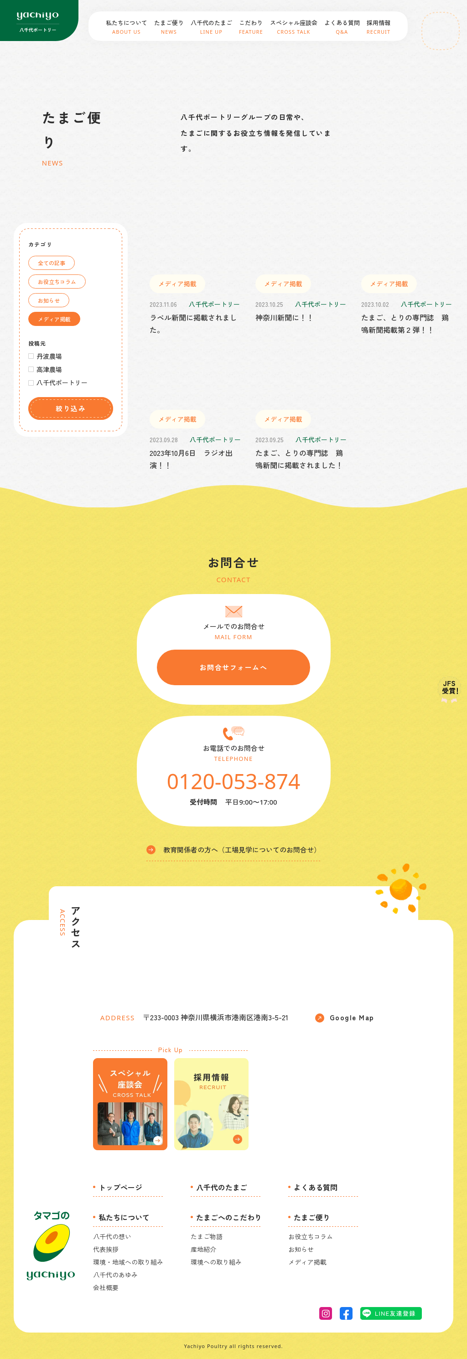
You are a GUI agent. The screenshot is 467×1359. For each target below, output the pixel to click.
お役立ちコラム (57, 281)
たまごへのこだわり (229, 1217)
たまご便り (312, 1217)
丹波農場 (49, 356)
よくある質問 (315, 1187)
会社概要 (106, 1287)
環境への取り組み (216, 1261)
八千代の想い (112, 1236)
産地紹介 (203, 1249)
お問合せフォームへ (234, 667)
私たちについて (124, 1217)
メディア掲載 (54, 319)
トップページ (120, 1187)
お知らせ (49, 300)
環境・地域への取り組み (128, 1261)
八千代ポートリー (62, 382)
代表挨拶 (106, 1249)
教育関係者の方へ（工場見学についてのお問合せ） (233, 849)
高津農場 (49, 369)
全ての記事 (51, 263)
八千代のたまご (221, 1187)
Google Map (344, 1018)
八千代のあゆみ (115, 1274)
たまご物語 (207, 1236)
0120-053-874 (234, 781)
